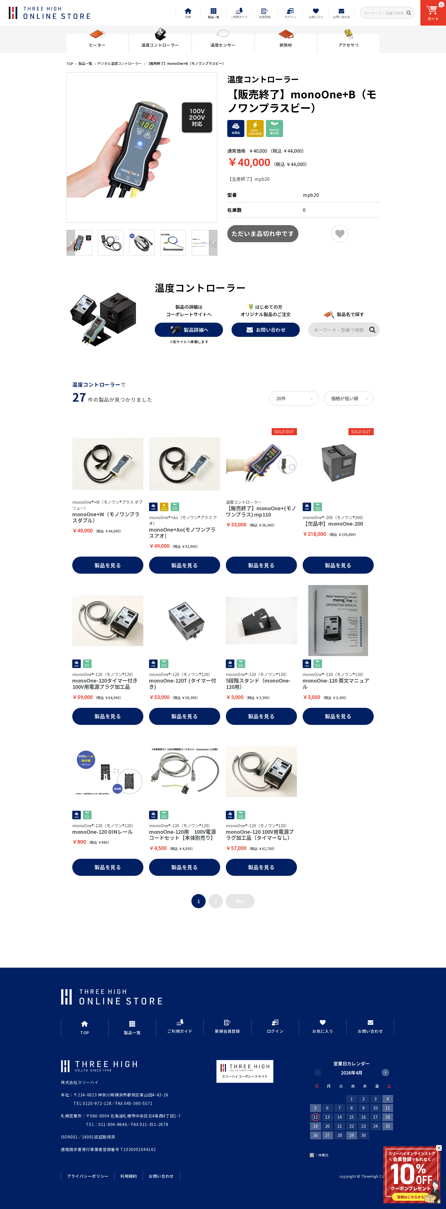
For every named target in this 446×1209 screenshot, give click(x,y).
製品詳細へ (188, 329)
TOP (70, 63)
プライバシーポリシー (88, 1176)
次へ (240, 901)
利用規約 (128, 1176)
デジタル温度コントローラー (119, 63)
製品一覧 (85, 63)
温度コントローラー (263, 79)
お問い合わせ (266, 330)
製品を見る (107, 565)
